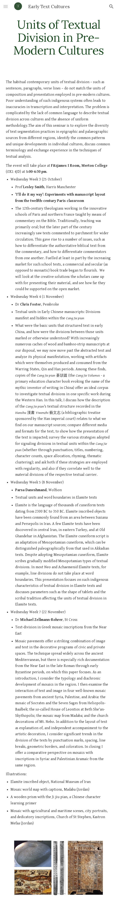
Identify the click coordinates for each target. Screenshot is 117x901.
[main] (58, 37)
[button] (5, 6)
